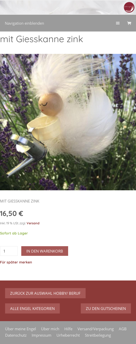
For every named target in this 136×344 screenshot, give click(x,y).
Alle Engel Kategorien (32, 308)
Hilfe (68, 328)
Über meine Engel (20, 328)
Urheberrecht (68, 335)
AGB (123, 328)
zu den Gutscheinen (106, 308)
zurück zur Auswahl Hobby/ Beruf (45, 293)
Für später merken (16, 262)
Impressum (41, 335)
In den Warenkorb (44, 251)
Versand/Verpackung (95, 328)
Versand (33, 223)
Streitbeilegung (98, 335)
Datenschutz (16, 335)
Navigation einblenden (24, 23)
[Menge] (9, 251)
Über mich (50, 328)
